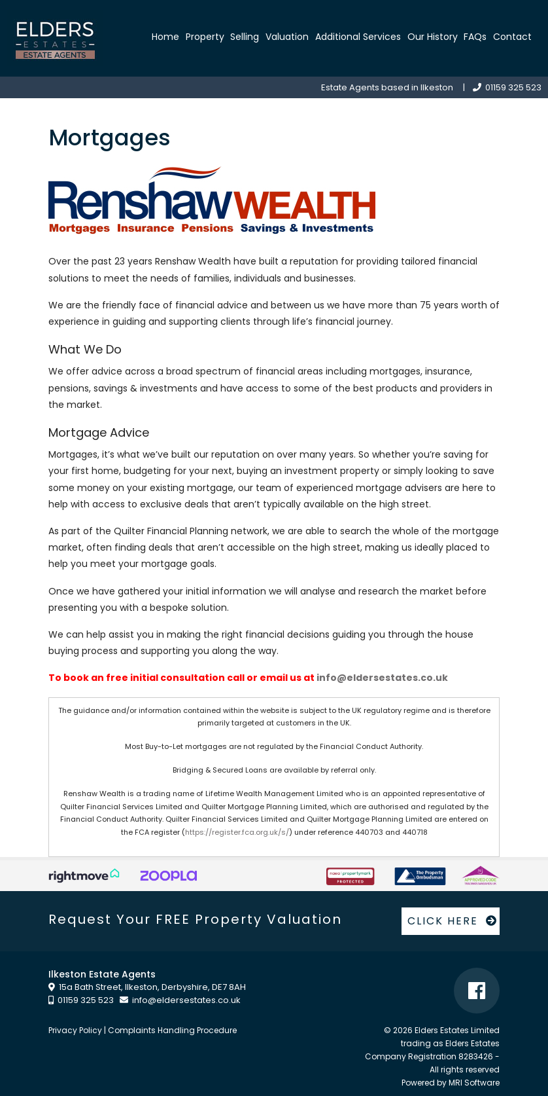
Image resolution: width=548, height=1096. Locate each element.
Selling (244, 36)
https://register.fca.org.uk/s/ (237, 832)
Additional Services (358, 36)
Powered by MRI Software (451, 1082)
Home (165, 36)
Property (205, 36)
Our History (432, 36)
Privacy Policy (75, 1030)
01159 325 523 (507, 87)
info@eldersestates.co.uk (382, 677)
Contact (512, 36)
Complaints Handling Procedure (172, 1030)
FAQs (475, 36)
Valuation (287, 36)
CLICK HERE (452, 920)
